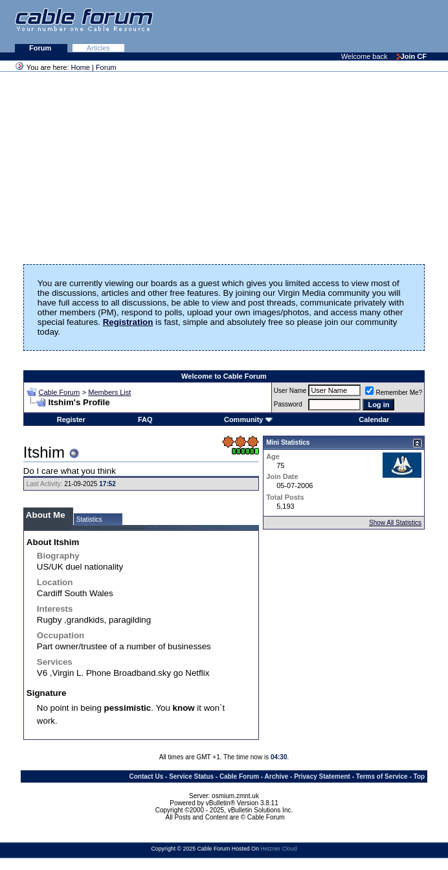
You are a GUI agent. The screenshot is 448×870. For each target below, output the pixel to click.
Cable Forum (59, 392)
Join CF (412, 56)
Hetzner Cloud (278, 848)
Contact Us (146, 776)
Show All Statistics (395, 522)
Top (419, 776)
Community (248, 419)
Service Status (191, 776)
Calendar (374, 419)
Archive (277, 776)
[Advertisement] (290, 25)
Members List (109, 392)
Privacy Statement (322, 776)
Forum (41, 48)
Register (71, 419)
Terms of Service (382, 776)
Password (288, 404)
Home (80, 67)
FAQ (145, 419)
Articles (98, 48)
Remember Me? (393, 392)
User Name (290, 390)
